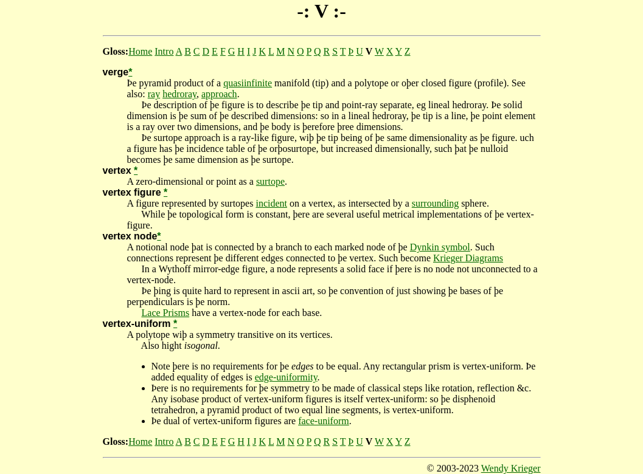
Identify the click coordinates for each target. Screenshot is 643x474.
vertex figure (132, 192)
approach (219, 94)
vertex (117, 170)
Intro (164, 51)
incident (271, 203)
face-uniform (323, 421)
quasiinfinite (247, 83)
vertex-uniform (137, 323)
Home (140, 51)
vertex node (130, 236)
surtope (270, 181)
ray (154, 94)
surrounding (435, 203)
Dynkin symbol (440, 247)
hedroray (179, 94)
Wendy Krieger (511, 468)
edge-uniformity (286, 377)
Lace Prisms (166, 312)
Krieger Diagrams (468, 258)
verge (116, 72)
